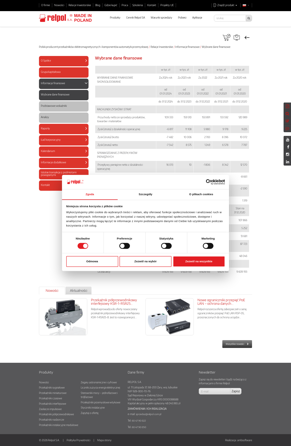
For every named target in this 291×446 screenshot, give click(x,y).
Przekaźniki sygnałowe (52, 387)
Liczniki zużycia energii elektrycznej (100, 387)
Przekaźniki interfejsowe (52, 403)
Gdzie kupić (110, 5)
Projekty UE (167, 5)
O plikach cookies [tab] (201, 194)
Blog (97, 5)
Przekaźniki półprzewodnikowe (56, 414)
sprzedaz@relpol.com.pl (148, 414)
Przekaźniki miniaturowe (52, 392)
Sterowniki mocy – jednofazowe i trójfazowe (99, 395)
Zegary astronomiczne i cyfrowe (99, 382)
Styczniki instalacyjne (93, 407)
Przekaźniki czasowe (50, 398)
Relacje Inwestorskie (79, 5)
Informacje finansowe (187, 46)
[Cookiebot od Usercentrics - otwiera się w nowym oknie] (208, 182)
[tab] (64, 61)
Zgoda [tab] (90, 194)
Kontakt (151, 5)
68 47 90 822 (139, 420)
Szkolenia (137, 5)
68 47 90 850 (139, 427)
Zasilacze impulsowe (50, 409)
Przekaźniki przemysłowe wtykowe (100, 402)
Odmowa (92, 261)
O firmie (45, 5)
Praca (125, 5)
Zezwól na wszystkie (198, 261)
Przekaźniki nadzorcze (51, 419)
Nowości (59, 5)
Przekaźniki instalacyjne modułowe (58, 425)
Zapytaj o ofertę (89, 412)
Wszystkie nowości (235, 344)
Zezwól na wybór (145, 261)
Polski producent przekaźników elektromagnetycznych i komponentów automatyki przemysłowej (93, 46)
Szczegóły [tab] (145, 194)
